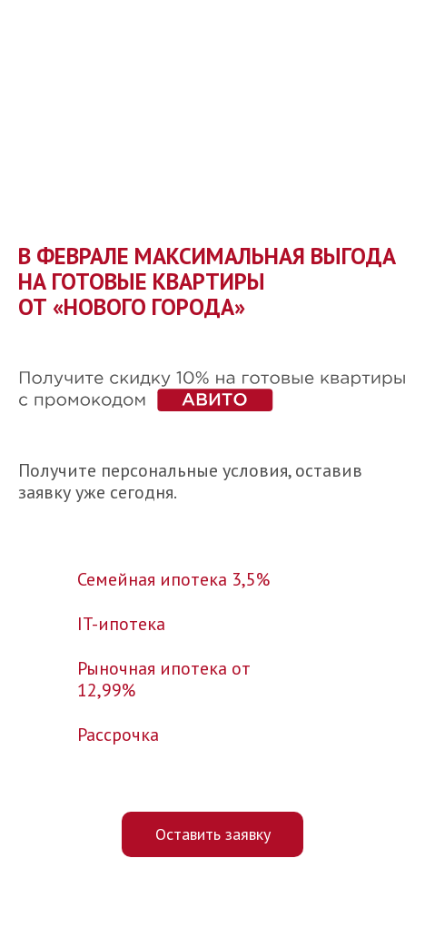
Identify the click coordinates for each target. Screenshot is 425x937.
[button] (212, 834)
